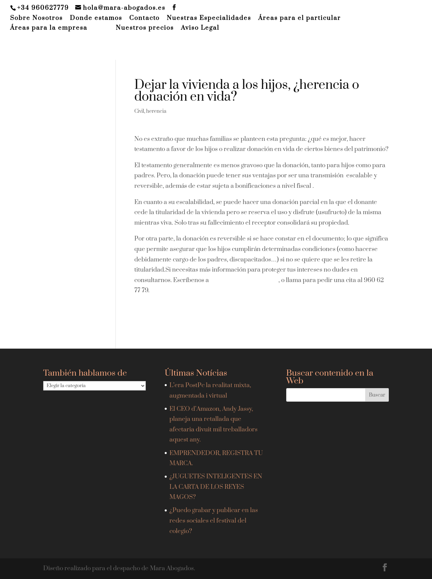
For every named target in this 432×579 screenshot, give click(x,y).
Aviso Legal (200, 28)
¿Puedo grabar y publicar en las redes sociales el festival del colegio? (213, 520)
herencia (156, 111)
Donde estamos (96, 18)
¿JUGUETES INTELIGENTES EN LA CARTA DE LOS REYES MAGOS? (215, 487)
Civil (139, 111)
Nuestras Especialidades (209, 18)
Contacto (144, 18)
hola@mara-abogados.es (244, 280)
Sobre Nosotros (36, 18)
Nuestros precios (145, 28)
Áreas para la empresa (48, 28)
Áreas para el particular (299, 18)
